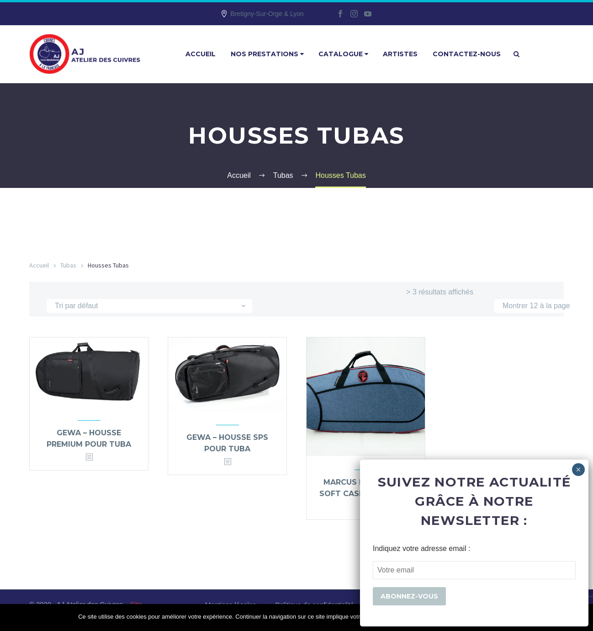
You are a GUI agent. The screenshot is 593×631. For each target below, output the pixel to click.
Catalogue (343, 54)
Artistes (400, 54)
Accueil (200, 54)
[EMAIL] (474, 570)
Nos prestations (267, 54)
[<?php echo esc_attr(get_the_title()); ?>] (89, 457)
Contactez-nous (467, 54)
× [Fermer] (578, 470)
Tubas (68, 265)
